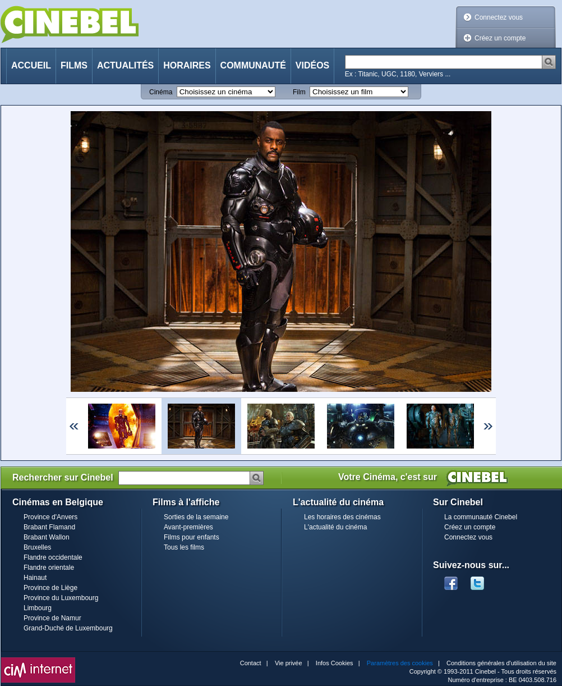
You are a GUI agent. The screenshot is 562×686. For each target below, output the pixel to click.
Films (74, 65)
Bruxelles (37, 547)
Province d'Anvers (50, 517)
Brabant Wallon (47, 537)
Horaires (186, 65)
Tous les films (184, 547)
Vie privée (288, 663)
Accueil (31, 65)
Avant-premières (188, 527)
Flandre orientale (49, 567)
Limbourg (38, 608)
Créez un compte (500, 38)
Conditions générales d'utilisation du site (501, 663)
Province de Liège (50, 588)
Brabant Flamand (49, 527)
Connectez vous (499, 17)
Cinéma (160, 92)
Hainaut (35, 578)
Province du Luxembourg (61, 598)
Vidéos (312, 65)
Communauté (253, 65)
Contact (250, 663)
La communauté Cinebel (480, 517)
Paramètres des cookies (400, 663)
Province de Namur (52, 618)
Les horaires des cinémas (342, 517)
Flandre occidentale (53, 557)
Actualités (125, 65)
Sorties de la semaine (196, 517)
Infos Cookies (334, 663)
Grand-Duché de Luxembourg (68, 628)
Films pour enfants (191, 537)
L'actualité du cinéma (335, 527)
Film (299, 92)
